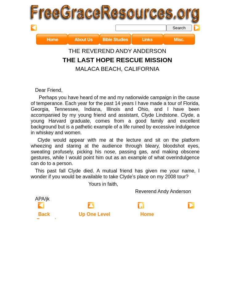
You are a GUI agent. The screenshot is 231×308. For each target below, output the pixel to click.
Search (178, 28)
